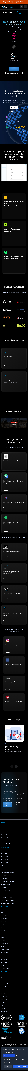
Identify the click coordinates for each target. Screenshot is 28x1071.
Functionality (20, 1059)
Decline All (8, 1066)
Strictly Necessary (9, 1055)
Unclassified (7, 1062)
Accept (25, 1066)
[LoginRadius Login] (21, 6)
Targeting (7, 1059)
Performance (20, 1055)
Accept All (17, 1066)
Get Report (19, 2)
